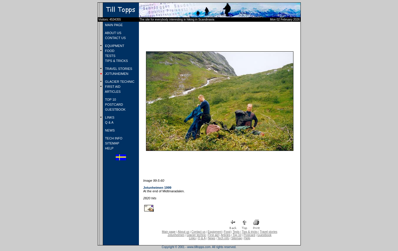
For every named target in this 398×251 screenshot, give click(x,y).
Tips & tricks (250, 231)
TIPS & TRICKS (116, 61)
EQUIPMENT (114, 46)
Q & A (109, 122)
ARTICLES (112, 91)
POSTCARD (113, 104)
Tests (236, 231)
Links (192, 238)
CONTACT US (115, 38)
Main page (169, 231)
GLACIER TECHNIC (119, 81)
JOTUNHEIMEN (116, 73)
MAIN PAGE (113, 25)
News (211, 238)
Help (247, 238)
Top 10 (237, 235)
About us (183, 231)
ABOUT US (112, 33)
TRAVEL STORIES (118, 68)
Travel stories (268, 231)
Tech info (223, 238)
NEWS (109, 130)
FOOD (109, 51)
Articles (226, 235)
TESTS (109, 56)
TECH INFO (113, 138)
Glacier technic (196, 235)
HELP (109, 148)
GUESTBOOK (115, 109)
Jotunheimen (176, 235)
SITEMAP (111, 143)
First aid (213, 235)
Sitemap (236, 238)
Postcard (249, 235)
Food (227, 231)
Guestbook (264, 235)
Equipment (215, 231)
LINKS (109, 117)
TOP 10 (110, 99)
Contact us (199, 231)
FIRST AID (112, 86)
